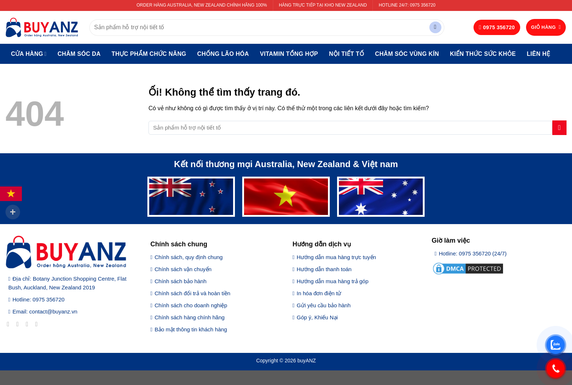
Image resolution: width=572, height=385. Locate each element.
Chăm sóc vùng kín (407, 54)
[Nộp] (435, 28)
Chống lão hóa (223, 54)
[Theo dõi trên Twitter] (29, 324)
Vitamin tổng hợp (289, 54)
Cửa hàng (29, 53)
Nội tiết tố (346, 54)
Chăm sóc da (79, 54)
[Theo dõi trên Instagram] (19, 324)
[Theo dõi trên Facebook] (10, 324)
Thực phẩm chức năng (149, 54)
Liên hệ (538, 54)
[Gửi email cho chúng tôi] (38, 324)
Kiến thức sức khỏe (483, 54)
